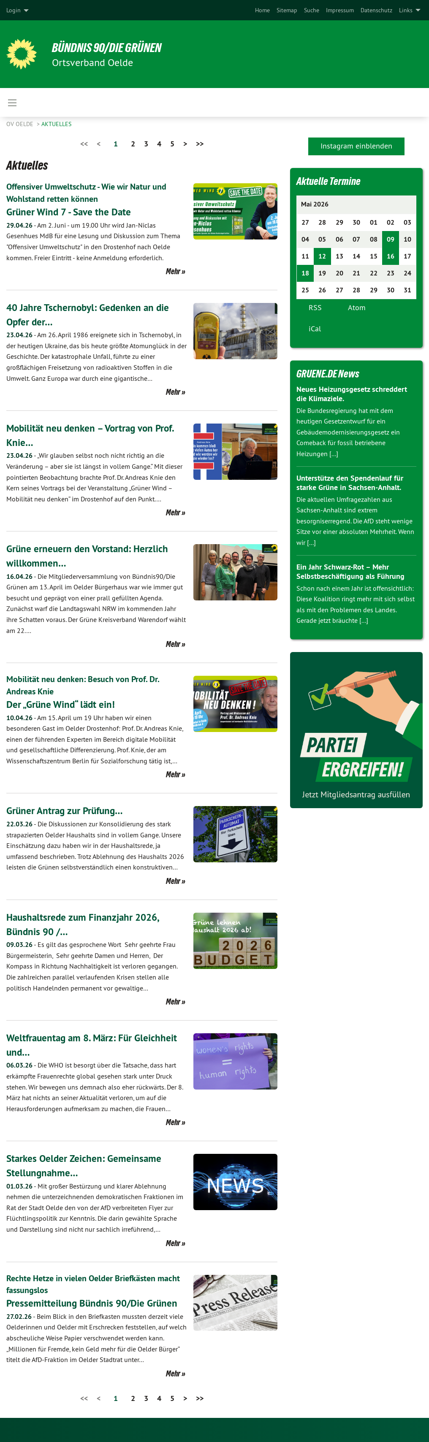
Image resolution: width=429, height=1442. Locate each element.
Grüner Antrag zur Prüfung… (67, 810)
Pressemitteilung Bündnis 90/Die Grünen (94, 1302)
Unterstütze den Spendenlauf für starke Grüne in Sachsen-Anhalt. (349, 483)
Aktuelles (56, 124)
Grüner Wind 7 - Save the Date (70, 211)
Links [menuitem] (406, 10)
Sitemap (287, 10)
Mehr (173, 270)
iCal (315, 328)
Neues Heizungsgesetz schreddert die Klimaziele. (351, 394)
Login (13, 10)
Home (262, 10)
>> (200, 144)
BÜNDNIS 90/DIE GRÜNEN (110, 47)
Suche (311, 10)
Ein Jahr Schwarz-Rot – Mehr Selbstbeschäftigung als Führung (350, 571)
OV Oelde (20, 124)
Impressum (340, 10)
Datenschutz (376, 10)
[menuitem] (262, 10)
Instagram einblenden (356, 146)
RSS (315, 307)
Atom (357, 307)
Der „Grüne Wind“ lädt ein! (62, 703)
